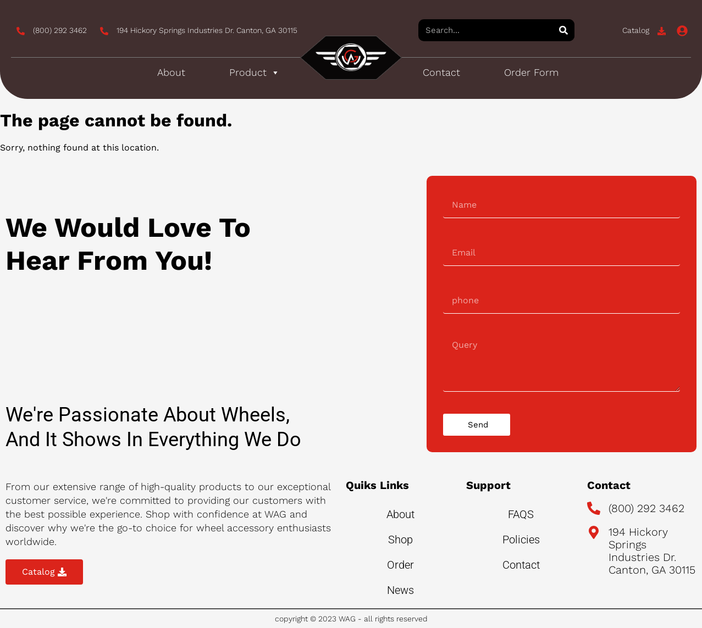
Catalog (635, 30)
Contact (441, 72)
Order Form (531, 72)
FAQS (521, 514)
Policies (521, 539)
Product (254, 73)
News (400, 590)
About (171, 72)
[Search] (563, 30)
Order (400, 564)
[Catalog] (661, 31)
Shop (400, 539)
